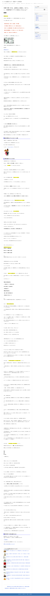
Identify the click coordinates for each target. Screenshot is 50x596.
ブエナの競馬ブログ (38, 35)
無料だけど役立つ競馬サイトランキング (9, 544)
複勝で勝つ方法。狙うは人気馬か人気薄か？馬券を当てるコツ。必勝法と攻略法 (18, 586)
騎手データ (37, 20)
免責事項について (37, 36)
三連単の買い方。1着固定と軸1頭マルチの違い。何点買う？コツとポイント (15, 588)
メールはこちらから (38, 38)
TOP (9, 3)
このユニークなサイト (10, 147)
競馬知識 (37, 17)
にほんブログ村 (37, 28)
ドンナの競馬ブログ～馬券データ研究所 (14, 1)
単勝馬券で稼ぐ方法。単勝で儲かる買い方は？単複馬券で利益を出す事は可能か (17, 569)
